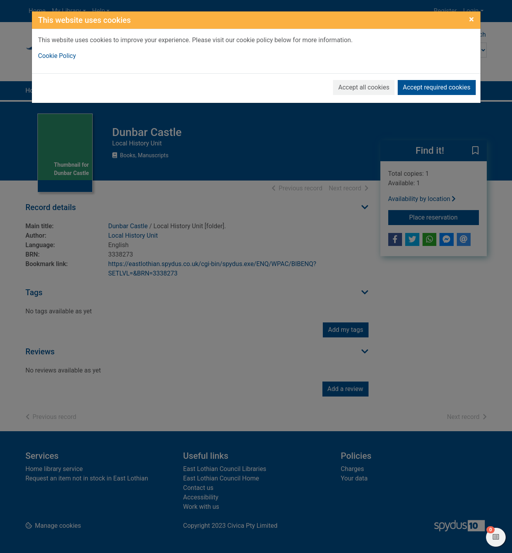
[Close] (471, 19)
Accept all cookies (363, 87)
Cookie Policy (57, 56)
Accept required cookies (437, 87)
